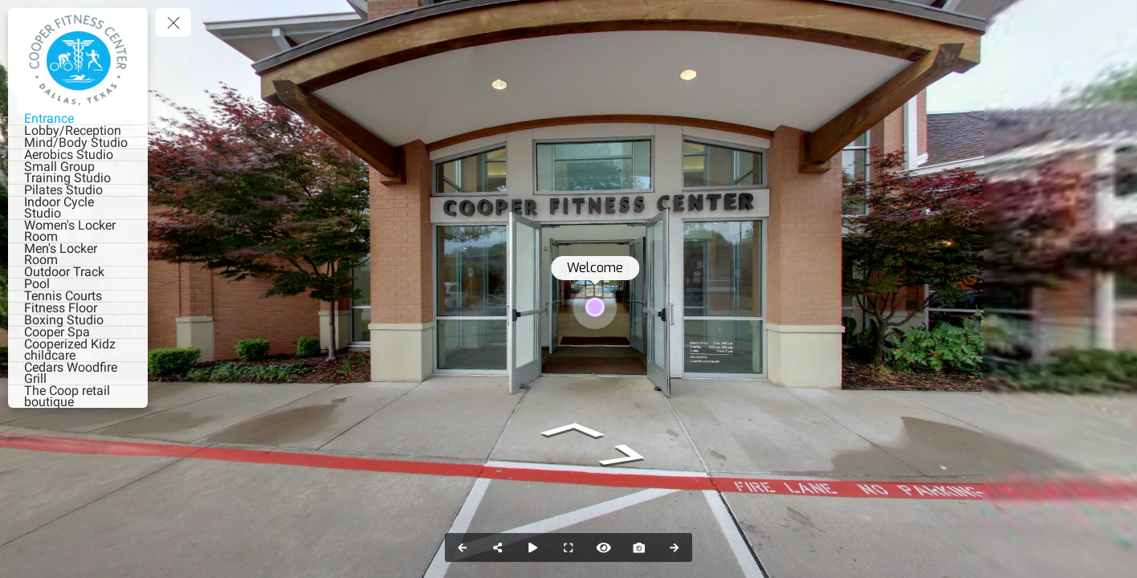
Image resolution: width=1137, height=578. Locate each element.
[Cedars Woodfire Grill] (78, 373)
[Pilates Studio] (78, 190)
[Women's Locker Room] (78, 231)
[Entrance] (78, 118)
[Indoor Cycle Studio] (78, 208)
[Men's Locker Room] (78, 254)
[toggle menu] (173, 22)
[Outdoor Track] (78, 272)
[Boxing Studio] (78, 320)
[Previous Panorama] (462, 547)
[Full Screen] (568, 547)
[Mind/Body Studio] (78, 143)
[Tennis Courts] (78, 296)
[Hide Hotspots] (603, 547)
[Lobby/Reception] (78, 130)
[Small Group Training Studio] (78, 172)
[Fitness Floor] (78, 308)
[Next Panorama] (674, 547)
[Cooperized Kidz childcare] (78, 350)
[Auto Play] (533, 547)
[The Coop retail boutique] (78, 396)
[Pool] (78, 284)
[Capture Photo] (639, 547)
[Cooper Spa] (78, 332)
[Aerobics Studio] (78, 155)
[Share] (498, 547)
